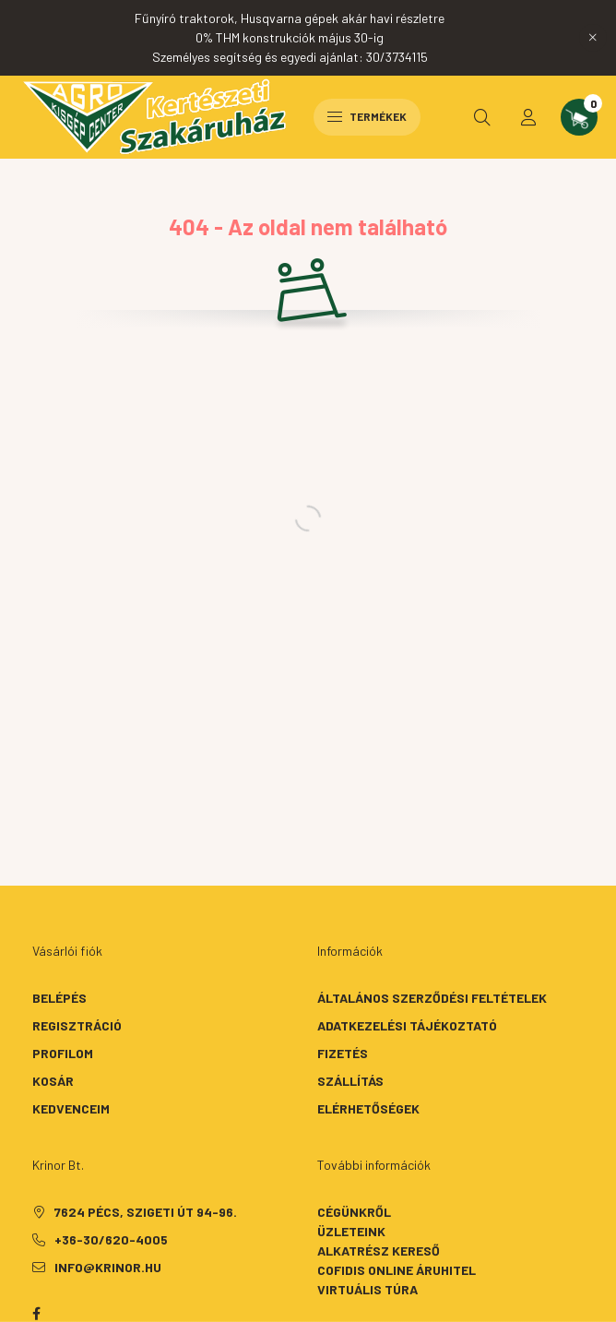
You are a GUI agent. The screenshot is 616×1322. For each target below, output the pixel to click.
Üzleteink (351, 1231)
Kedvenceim (71, 1108)
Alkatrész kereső (378, 1250)
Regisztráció (77, 1025)
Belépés (59, 998)
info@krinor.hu (107, 1267)
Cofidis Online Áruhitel (396, 1270)
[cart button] (579, 117)
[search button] (482, 117)
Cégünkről (354, 1212)
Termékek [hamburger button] (367, 116)
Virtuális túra (367, 1289)
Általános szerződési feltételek (432, 998)
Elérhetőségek (368, 1108)
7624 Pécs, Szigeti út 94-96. (145, 1212)
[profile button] (528, 117)
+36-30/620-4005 (111, 1239)
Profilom (62, 1053)
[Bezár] (593, 38)
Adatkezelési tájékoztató (407, 1025)
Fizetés (342, 1053)
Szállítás (350, 1081)
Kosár (53, 1081)
